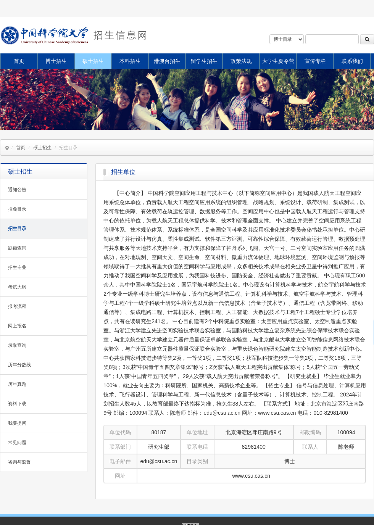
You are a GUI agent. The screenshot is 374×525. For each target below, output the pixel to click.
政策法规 (241, 61)
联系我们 (352, 61)
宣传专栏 (315, 61)
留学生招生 (204, 61)
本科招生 (130, 61)
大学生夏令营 (278, 61)
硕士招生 (93, 61)
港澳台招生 (167, 61)
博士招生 (56, 61)
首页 (19, 61)
